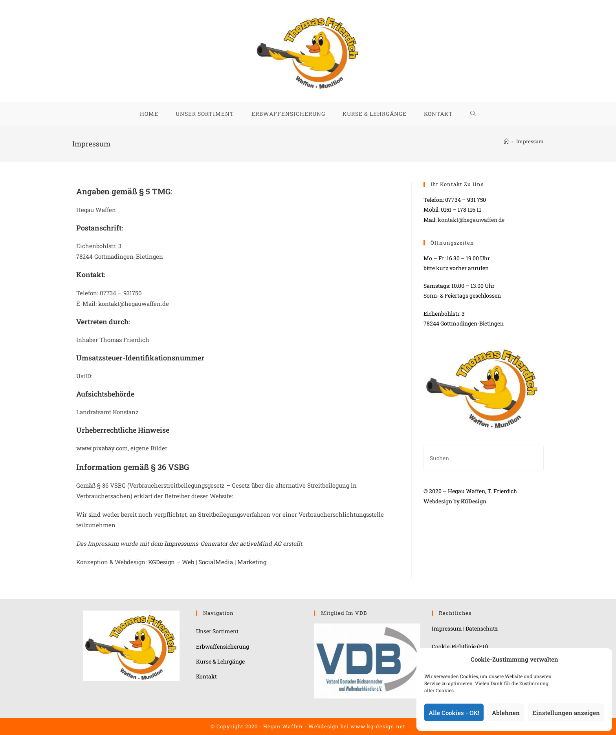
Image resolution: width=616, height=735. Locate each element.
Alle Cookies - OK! (454, 713)
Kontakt (206, 676)
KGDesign (473, 501)
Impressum (530, 141)
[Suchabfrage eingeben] (484, 458)
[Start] (506, 141)
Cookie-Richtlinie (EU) (460, 646)
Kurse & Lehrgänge (220, 661)
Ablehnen (506, 713)
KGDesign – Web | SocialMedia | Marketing (207, 562)
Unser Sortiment (217, 631)
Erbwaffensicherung (222, 646)
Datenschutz (482, 628)
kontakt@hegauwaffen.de (471, 219)
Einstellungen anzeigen (566, 713)
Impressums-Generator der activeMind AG (222, 543)
